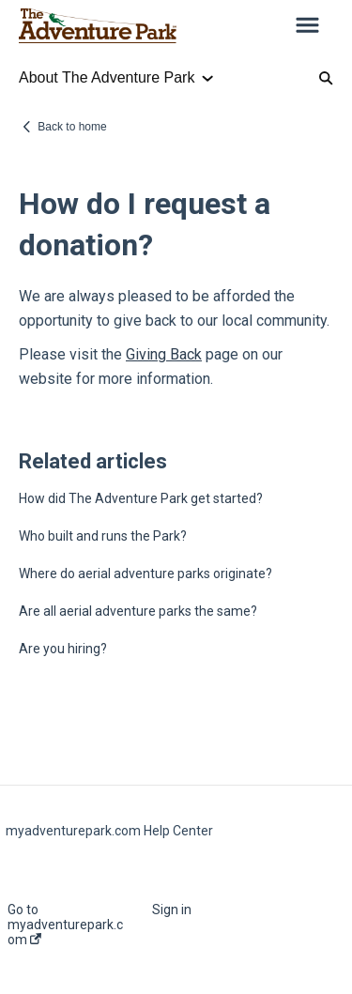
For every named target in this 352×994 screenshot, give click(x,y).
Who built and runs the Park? (103, 535)
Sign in (171, 909)
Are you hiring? (63, 648)
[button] (307, 26)
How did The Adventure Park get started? (141, 498)
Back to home (72, 126)
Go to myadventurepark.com (65, 924)
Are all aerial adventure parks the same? (138, 611)
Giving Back (164, 354)
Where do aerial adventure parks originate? (145, 573)
